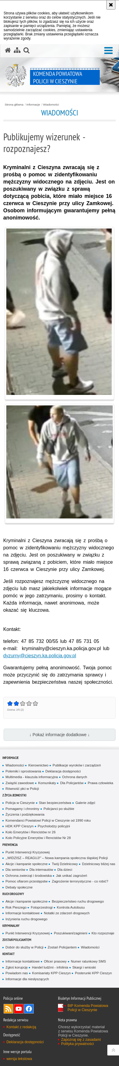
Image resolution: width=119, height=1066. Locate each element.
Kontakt (8, 953)
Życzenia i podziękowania (24, 814)
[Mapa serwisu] (17, 50)
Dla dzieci (64, 869)
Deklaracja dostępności (63, 771)
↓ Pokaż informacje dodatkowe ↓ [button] (59, 734)
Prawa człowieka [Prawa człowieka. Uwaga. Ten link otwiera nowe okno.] (100, 783)
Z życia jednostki (14, 795)
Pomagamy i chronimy (22, 809)
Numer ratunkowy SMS (88, 961)
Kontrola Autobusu (71, 907)
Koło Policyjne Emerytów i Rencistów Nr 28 (38, 838)
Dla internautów (41, 869)
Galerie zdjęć (85, 803)
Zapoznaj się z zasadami (81, 1040)
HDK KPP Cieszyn (19, 826)
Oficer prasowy (55, 961)
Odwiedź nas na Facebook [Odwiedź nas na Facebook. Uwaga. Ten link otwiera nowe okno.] (29, 1009)
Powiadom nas (16, 973)
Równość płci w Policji (22, 788)
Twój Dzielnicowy (65, 864)
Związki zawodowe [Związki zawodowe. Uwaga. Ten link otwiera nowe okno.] (19, 783)
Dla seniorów (15, 869)
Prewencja (10, 844)
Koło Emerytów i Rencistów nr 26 (30, 832)
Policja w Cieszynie (20, 803)
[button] (108, 50)
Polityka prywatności (77, 1044)
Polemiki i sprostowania (23, 771)
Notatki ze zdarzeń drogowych (67, 913)
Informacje (33, 104)
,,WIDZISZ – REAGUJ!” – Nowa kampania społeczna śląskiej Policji (56, 858)
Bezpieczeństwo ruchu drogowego (78, 901)
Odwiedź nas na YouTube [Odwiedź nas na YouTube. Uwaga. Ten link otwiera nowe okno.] (18, 1009)
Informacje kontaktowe (22, 913)
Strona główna (14, 104)
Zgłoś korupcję (16, 967)
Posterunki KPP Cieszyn (93, 973)
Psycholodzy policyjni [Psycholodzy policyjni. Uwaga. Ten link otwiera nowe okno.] (54, 826)
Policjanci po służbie (59, 809)
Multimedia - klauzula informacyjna (31, 777)
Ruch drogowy (13, 893)
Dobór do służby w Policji (24, 947)
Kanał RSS (8, 1009)
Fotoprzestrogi (42, 907)
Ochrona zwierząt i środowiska (28, 875)
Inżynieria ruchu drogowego (26, 919)
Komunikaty (47, 783)
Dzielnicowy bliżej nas (98, 864)
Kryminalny (11, 925)
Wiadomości (51, 104)
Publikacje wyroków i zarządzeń (77, 765)
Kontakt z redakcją (21, 1027)
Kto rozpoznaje (103, 933)
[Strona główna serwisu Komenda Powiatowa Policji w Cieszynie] (8, 50)
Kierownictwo (38, 765)
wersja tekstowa (19, 1059)
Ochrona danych (74, 777)
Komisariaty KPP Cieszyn (51, 973)
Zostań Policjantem (16, 939)
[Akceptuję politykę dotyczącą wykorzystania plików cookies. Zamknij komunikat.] (110, 5)
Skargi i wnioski (84, 967)
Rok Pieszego (15, 907)
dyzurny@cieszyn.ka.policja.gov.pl (39, 655)
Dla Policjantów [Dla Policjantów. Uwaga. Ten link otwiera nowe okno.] (72, 783)
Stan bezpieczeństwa (55, 803)
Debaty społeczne (18, 887)
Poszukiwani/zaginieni (70, 933)
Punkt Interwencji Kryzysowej (27, 852)
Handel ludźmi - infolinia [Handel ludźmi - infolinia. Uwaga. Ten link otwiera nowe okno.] (50, 967)
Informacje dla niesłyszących (27, 979)
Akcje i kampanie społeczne (26, 864)
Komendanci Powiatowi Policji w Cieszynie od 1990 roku (48, 820)
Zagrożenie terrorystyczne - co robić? (80, 881)
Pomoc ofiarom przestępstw (26, 881)
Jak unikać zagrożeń (71, 875)
